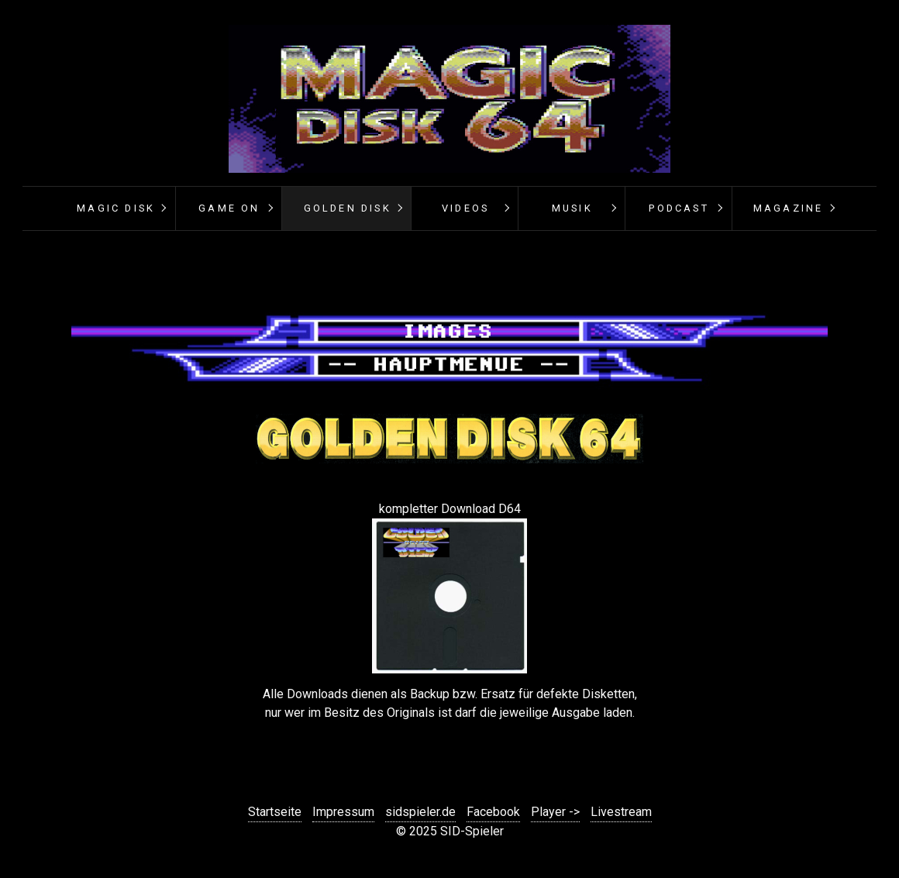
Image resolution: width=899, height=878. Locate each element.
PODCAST (678, 208)
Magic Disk (116, 208)
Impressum (343, 811)
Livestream (621, 811)
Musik (572, 208)
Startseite (274, 811)
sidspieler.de (420, 811)
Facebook (493, 811)
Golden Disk (347, 208)
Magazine (788, 208)
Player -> (555, 811)
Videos (465, 208)
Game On (229, 208)
